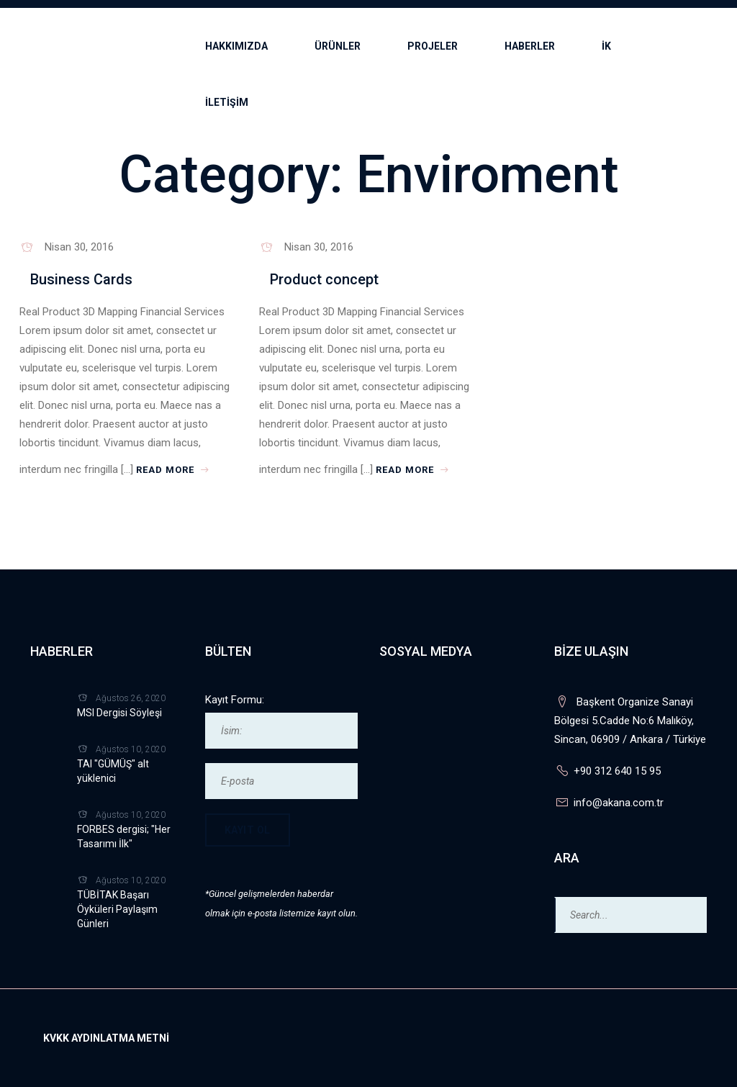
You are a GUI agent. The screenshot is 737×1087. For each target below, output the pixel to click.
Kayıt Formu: (234, 699)
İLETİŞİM (226, 102)
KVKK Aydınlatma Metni (106, 1038)
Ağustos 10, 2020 (131, 749)
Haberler (530, 46)
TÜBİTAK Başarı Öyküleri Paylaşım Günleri (117, 909)
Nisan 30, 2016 (79, 246)
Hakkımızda (236, 46)
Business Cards (81, 279)
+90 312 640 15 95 (617, 770)
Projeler (432, 46)
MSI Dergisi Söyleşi (119, 712)
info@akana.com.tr (619, 802)
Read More (174, 469)
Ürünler (338, 46)
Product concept (324, 279)
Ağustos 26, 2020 (131, 698)
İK (606, 46)
